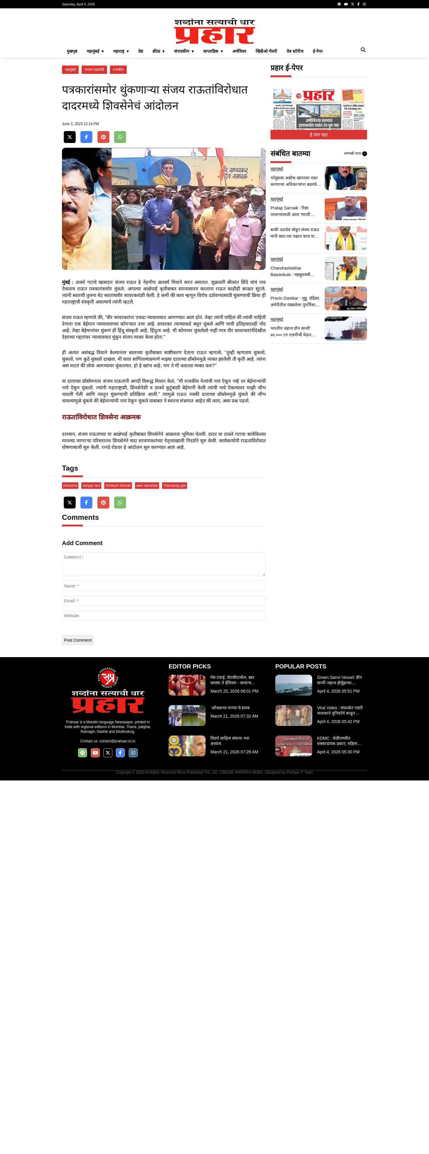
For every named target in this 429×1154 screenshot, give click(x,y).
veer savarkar (147, 859)
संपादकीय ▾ (184, 134)
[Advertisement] (214, 55)
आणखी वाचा (355, 237)
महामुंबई (70, 153)
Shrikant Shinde (118, 859)
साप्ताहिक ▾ (213, 134)
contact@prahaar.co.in (117, 1115)
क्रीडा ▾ (159, 134)
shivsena (70, 859)
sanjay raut (91, 859)
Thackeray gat (174, 859)
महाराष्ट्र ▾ (121, 134)
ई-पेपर (318, 134)
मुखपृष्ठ (72, 134)
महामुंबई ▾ (95, 134)
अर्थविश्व (239, 134)
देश (140, 134)
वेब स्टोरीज (295, 134)
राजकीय (118, 153)
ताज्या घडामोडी (94, 153)
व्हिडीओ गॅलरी (266, 134)
